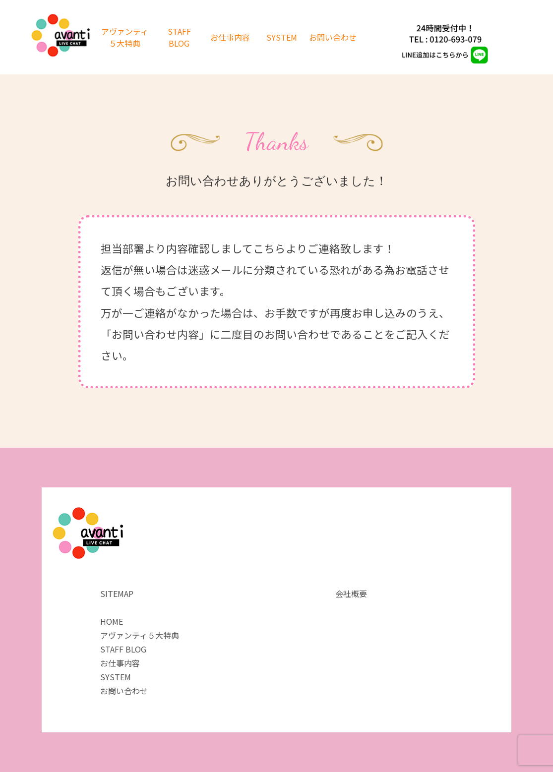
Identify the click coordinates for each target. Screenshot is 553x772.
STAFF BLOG (179, 37)
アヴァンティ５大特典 (124, 37)
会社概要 (351, 593)
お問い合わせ (333, 37)
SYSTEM (281, 37)
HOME (111, 621)
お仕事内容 (230, 37)
